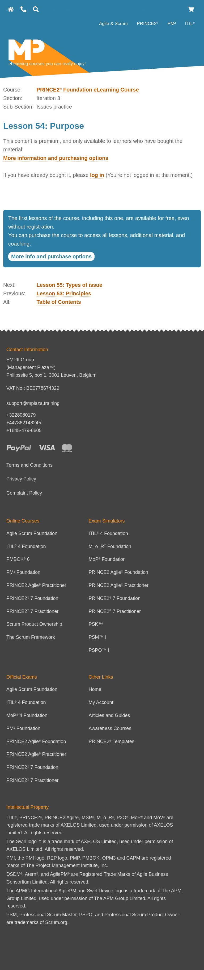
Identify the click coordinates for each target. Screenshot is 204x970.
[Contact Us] (23, 9)
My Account (101, 702)
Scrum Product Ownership (34, 624)
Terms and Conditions (29, 465)
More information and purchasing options (55, 158)
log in (97, 175)
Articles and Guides (109, 715)
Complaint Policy (24, 493)
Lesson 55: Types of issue (70, 285)
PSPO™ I (99, 650)
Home (95, 689)
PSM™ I (98, 637)
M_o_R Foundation (110, 546)
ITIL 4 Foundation (26, 546)
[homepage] (10, 9)
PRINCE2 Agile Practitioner (36, 585)
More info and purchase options (51, 256)
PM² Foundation (23, 572)
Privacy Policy (21, 479)
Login (62, 9)
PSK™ (96, 624)
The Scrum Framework (30, 637)
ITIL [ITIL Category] (190, 23)
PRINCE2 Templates (111, 741)
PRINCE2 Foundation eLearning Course (88, 90)
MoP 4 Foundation (27, 715)
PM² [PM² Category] (172, 23)
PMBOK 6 (17, 559)
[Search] (36, 9)
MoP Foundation (107, 559)
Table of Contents (59, 302)
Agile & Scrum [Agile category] (114, 23)
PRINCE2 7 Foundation (32, 598)
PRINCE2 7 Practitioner (32, 611)
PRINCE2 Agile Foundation (118, 572)
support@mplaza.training (33, 403)
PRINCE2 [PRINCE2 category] (147, 23)
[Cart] (191, 9)
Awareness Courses (110, 728)
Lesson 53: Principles (64, 293)
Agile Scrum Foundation (31, 533)
